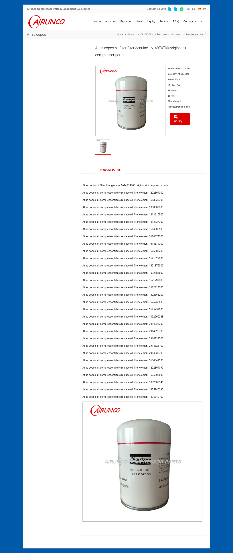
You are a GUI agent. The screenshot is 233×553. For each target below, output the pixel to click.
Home (97, 21)
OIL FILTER (146, 34)
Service (163, 21)
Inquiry (151, 21)
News (139, 21)
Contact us (153, 9)
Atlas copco (36, 34)
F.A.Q (176, 21)
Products (125, 21)
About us (110, 21)
